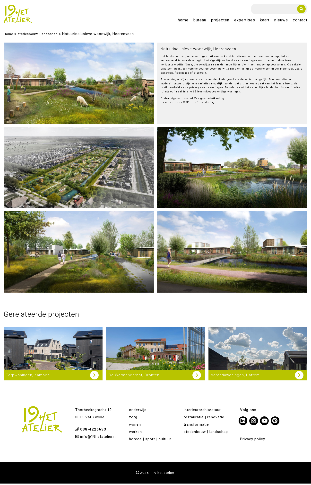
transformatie (196, 426)
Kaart (264, 21)
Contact (300, 21)
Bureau (199, 21)
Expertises (244, 21)
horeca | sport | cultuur (150, 440)
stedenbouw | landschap (37, 35)
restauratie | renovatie (204, 418)
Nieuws (281, 21)
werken (135, 433)
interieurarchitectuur (202, 411)
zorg (133, 418)
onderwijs (138, 411)
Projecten (220, 21)
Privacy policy (252, 440)
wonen (135, 426)
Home (183, 21)
